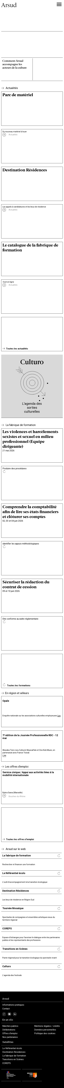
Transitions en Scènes (13, 1059)
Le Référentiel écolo (12, 1048)
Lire (59, 716)
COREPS (6, 1063)
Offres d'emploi (9, 1033)
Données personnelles (45, 1029)
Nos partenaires (10, 1037)
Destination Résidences (13, 1052)
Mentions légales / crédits (47, 1026)
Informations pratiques (13, 1005)
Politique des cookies (44, 1033)
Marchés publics (10, 1026)
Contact (6, 1008)
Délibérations (8, 1029)
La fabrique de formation (14, 1055)
